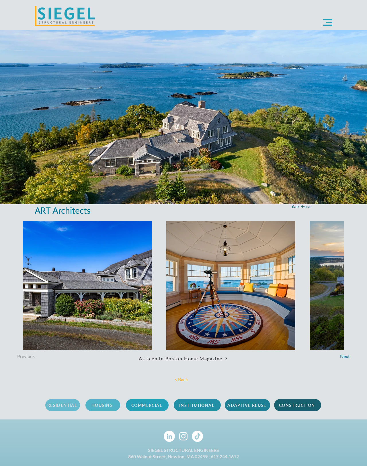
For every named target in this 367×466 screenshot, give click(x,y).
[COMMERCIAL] (147, 405)
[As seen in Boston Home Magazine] (183, 358)
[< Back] (184, 380)
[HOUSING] (102, 405)
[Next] (330, 356)
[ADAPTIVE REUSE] (247, 405)
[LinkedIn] (169, 436)
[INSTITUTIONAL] (197, 405)
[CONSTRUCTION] (297, 405)
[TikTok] (197, 436)
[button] (327, 22)
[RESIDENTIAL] (62, 405)
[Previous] (40, 356)
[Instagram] (183, 436)
